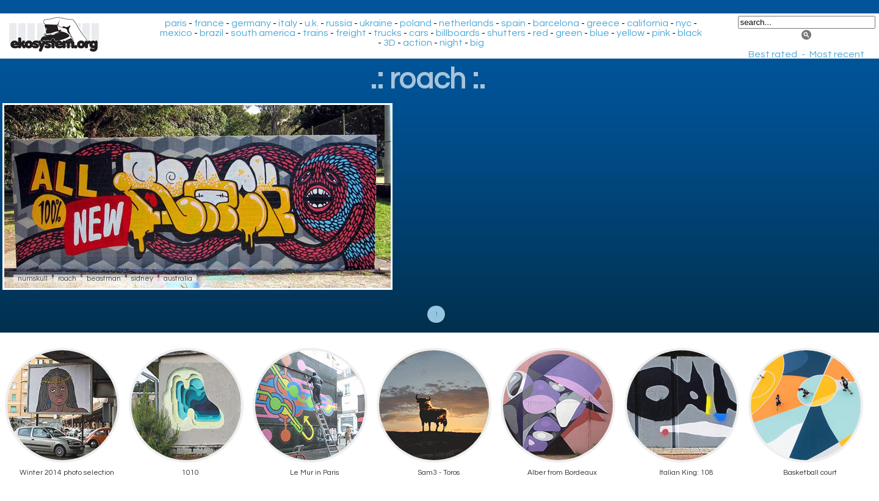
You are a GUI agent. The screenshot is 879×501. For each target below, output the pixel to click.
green (568, 33)
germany (251, 23)
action (417, 43)
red (540, 33)
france (209, 23)
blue (599, 33)
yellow (631, 33)
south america (263, 33)
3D (389, 43)
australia (178, 279)
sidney (142, 279)
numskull (33, 279)
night (451, 43)
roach (67, 279)
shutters (506, 33)
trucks (388, 33)
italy (287, 23)
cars (419, 33)
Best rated (772, 54)
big (477, 43)
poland (416, 23)
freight (351, 33)
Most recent (836, 54)
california (647, 23)
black (690, 33)
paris (176, 23)
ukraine (376, 23)
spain (513, 23)
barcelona (556, 23)
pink (661, 33)
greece (603, 23)
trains (315, 33)
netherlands (466, 23)
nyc (684, 23)
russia (339, 23)
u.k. (312, 23)
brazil (211, 33)
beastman (104, 279)
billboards (458, 33)
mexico (176, 33)
